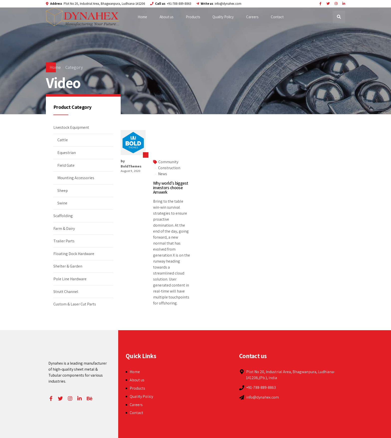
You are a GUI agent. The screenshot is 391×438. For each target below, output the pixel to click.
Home (142, 16)
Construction (169, 167)
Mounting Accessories (75, 177)
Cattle (62, 140)
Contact (277, 16)
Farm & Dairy (64, 228)
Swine (62, 203)
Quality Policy (223, 16)
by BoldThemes (131, 163)
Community (168, 161)
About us (166, 16)
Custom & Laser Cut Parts (74, 304)
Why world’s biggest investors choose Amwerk (170, 187)
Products (193, 16)
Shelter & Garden (67, 266)
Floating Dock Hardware (73, 253)
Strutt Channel (65, 291)
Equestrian (66, 152)
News (162, 173)
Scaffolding (63, 215)
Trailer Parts (64, 241)
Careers (252, 16)
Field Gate (66, 165)
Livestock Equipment (71, 127)
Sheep (62, 190)
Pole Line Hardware (70, 279)
